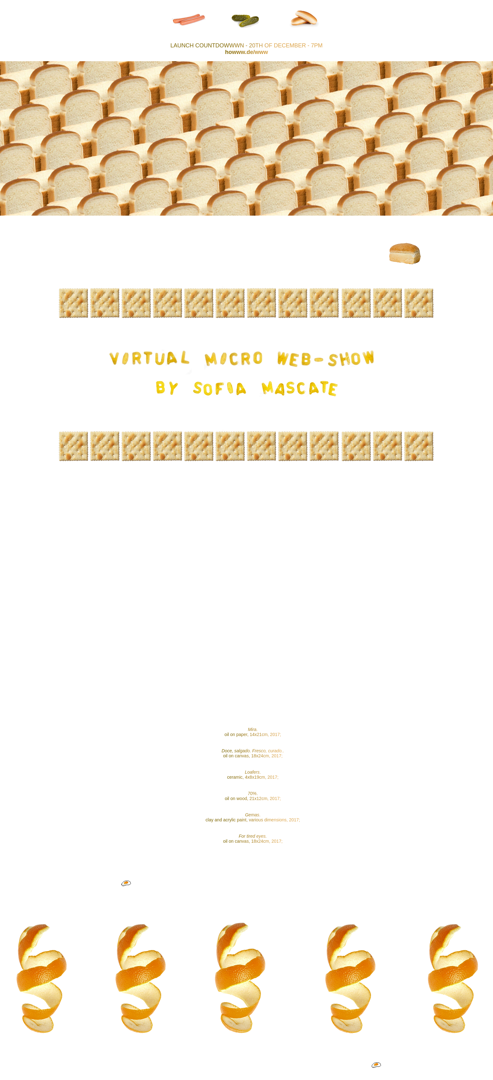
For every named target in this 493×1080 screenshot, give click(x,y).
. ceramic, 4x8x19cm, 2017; (252, 775)
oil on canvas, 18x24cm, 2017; (252, 839)
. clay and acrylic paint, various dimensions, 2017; (253, 817)
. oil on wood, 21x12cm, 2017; (253, 796)
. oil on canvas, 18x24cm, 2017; (253, 753)
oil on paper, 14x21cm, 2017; (252, 732)
